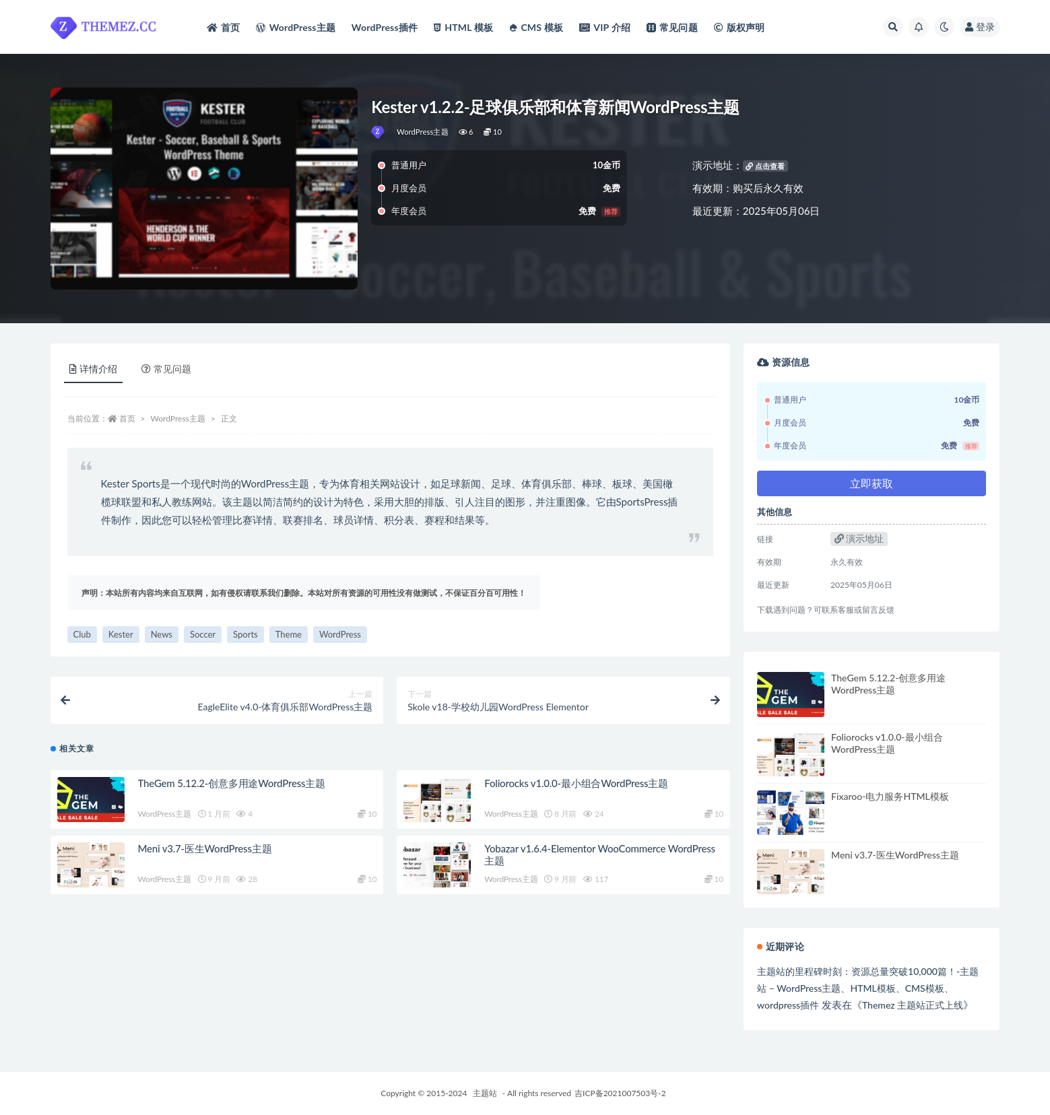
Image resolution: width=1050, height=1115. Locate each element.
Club (82, 634)
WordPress (340, 634)
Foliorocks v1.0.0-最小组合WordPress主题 (576, 783)
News (161, 634)
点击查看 (765, 166)
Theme (288, 634)
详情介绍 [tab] (93, 368)
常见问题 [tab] (166, 368)
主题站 (485, 1093)
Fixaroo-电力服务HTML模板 (890, 796)
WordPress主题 (423, 131)
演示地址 (859, 538)
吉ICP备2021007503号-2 (620, 1093)
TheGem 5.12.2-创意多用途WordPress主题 (231, 783)
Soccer (203, 634)
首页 (127, 418)
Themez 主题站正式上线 (912, 1005)
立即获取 (871, 483)
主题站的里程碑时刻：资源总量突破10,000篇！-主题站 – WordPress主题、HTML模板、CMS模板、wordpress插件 (868, 988)
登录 (980, 26)
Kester (120, 634)
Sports (245, 634)
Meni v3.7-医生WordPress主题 (205, 848)
